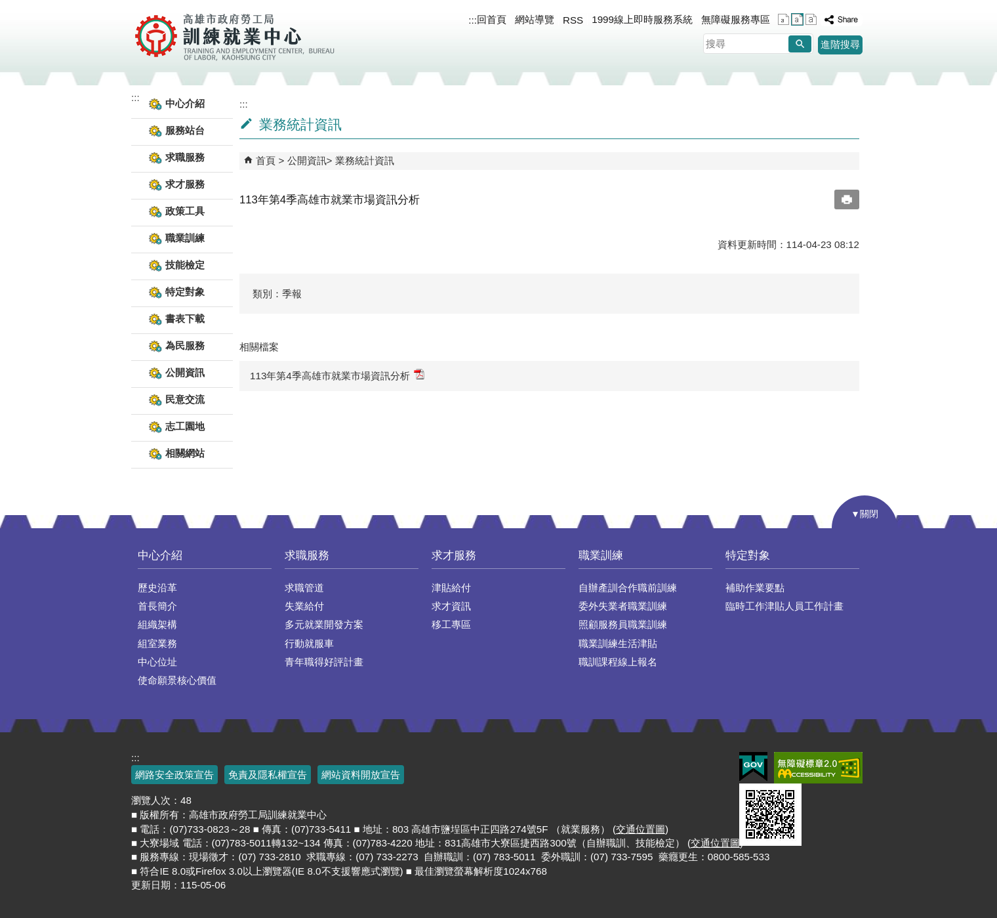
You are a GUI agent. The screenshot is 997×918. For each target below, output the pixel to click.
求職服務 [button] (185, 157)
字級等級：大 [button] (811, 19)
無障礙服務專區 (735, 19)
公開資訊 (307, 160)
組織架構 (157, 624)
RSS (573, 20)
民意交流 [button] (185, 399)
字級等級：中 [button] (797, 19)
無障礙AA (818, 767)
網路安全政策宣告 (174, 774)
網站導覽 (534, 19)
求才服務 (454, 555)
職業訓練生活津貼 (618, 643)
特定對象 (747, 555)
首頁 (265, 160)
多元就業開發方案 (324, 624)
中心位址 (157, 661)
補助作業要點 (754, 587)
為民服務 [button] (185, 345)
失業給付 (304, 606)
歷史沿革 (157, 587)
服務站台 (185, 130)
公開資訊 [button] (185, 372)
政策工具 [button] (185, 211)
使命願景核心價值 (177, 680)
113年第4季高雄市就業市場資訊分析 (337, 375)
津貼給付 (451, 587)
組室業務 (157, 643)
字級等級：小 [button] (783, 19)
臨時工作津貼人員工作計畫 (784, 606)
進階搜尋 (840, 44)
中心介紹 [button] (185, 103)
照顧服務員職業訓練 (623, 624)
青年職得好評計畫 (324, 661)
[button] (799, 43)
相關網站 (185, 453)
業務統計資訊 (364, 160)
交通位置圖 (640, 829)
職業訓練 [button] (185, 237)
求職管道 (304, 587)
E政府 (753, 767)
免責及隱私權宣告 (267, 774)
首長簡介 (157, 606)
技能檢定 (185, 264)
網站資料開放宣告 (360, 774)
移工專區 (451, 624)
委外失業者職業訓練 (623, 606)
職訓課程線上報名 (618, 661)
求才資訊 (451, 606)
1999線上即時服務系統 (642, 19)
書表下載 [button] (185, 318)
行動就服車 (309, 643)
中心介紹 (160, 555)
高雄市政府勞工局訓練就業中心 (234, 36)
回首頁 (491, 19)
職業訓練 (601, 555)
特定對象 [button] (185, 291)
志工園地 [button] (185, 426)
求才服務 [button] (185, 184)
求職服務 (307, 555)
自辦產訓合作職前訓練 (628, 587)
